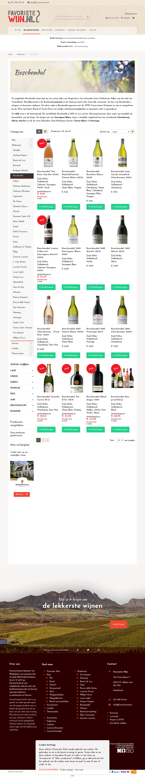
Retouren (114, 713)
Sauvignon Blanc (62, 117)
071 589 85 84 (120, 700)
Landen (50, 708)
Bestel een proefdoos (59, 702)
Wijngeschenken (57, 695)
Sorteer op (104, 132)
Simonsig (84, 678)
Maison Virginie (87, 702)
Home (10, 54)
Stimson (83, 708)
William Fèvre (86, 695)
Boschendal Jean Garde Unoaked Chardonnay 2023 (121, 174)
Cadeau (50, 725)
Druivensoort (52, 705)
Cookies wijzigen (69, 770)
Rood (52, 682)
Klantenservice (131, 14)
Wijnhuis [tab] (15, 388)
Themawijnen (52, 712)
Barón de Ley (86, 682)
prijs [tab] (12, 394)
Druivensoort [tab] (18, 405)
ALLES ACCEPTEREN (49, 770)
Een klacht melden (118, 723)
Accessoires (52, 718)
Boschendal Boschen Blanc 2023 (94, 174)
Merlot (22, 121)
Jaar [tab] (12, 400)
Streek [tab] (14, 376)
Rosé (52, 692)
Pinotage (94, 121)
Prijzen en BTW (117, 720)
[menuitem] (93, 30)
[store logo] (24, 16)
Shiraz (15, 121)
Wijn (49, 675)
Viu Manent (85, 675)
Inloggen (126, 18)
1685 (17, 114)
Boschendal (85, 705)
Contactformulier (54, 731)
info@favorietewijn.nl (122, 705)
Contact (112, 664)
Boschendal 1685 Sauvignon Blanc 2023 (71, 251)
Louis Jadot (85, 698)
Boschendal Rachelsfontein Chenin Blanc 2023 (72, 174)
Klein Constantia (87, 715)
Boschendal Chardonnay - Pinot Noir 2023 (48, 332)
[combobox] (72, 16)
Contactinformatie (55, 728)
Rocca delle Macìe (88, 688)
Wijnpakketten (56, 698)
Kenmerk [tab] (15, 411)
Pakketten (51, 721)
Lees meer (83, 770)
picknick (58, 102)
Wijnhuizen (21, 54)
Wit (51, 678)
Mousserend (55, 688)
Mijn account (113, 18)
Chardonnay (123, 117)
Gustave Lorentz (87, 718)
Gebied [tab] (14, 382)
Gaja (82, 685)
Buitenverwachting (88, 712)
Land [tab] (13, 371)
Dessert (53, 685)
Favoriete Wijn (53, 671)
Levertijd (114, 717)
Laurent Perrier (87, 692)
